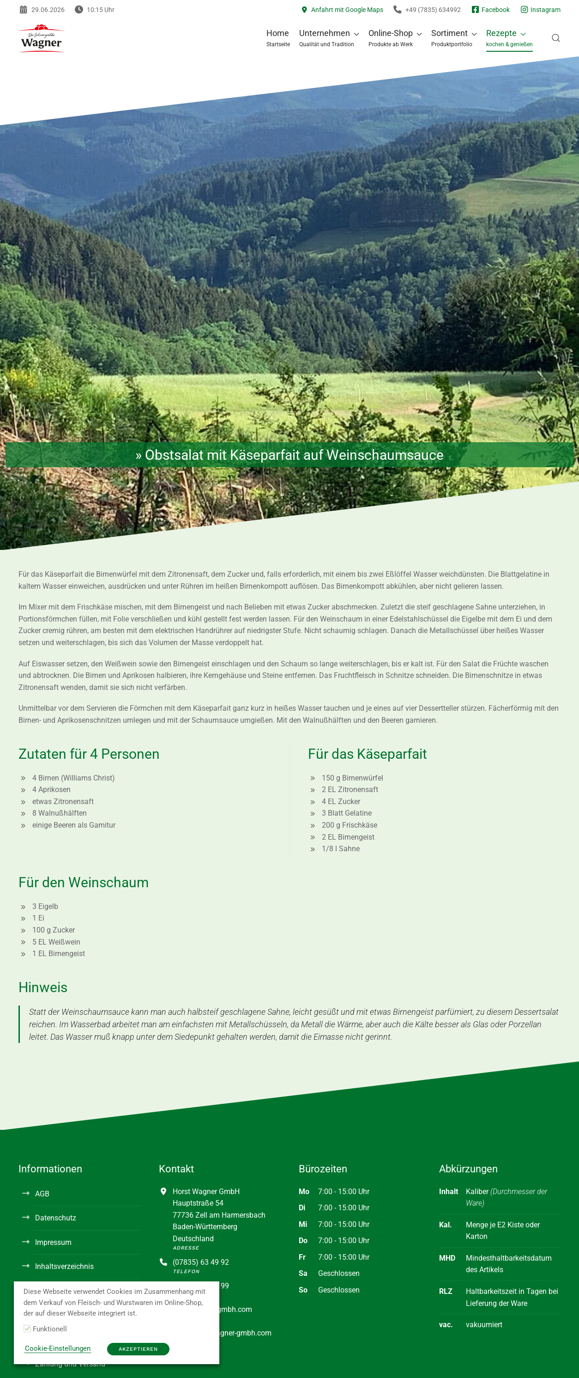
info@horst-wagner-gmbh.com (222, 1333)
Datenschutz (55, 1217)
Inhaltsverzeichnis (64, 1266)
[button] (329, 37)
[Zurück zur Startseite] (41, 37)
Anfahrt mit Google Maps (342, 9)
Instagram (540, 9)
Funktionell (50, 1329)
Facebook (490, 9)
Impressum (53, 1242)
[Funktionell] (27, 1328)
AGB (42, 1193)
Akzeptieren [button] (138, 1349)
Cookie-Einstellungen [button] (57, 1348)
